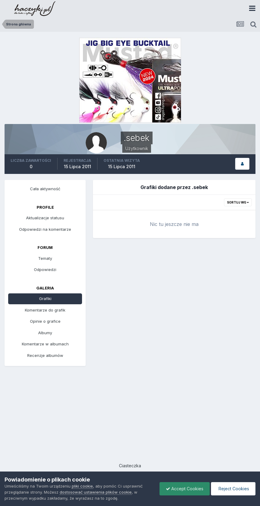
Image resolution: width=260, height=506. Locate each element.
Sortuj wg (238, 202)
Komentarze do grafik (45, 310)
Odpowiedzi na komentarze (45, 229)
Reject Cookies (233, 488)
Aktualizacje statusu (45, 217)
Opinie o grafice (45, 321)
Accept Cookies (184, 488)
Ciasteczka (130, 465)
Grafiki (45, 298)
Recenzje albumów (45, 355)
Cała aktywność (45, 188)
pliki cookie (82, 486)
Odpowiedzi (45, 269)
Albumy (45, 332)
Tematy (45, 258)
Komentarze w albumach (45, 343)
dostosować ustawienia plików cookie (96, 492)
